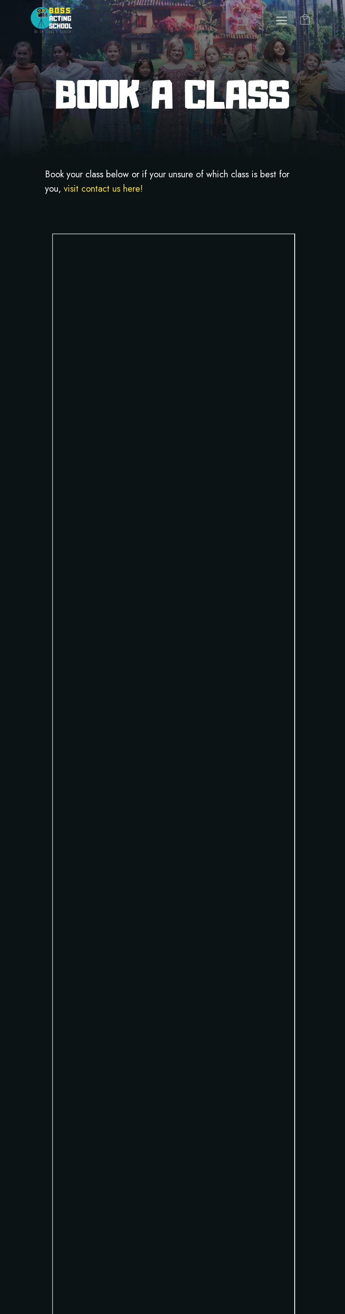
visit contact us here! (103, 188)
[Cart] (305, 20)
